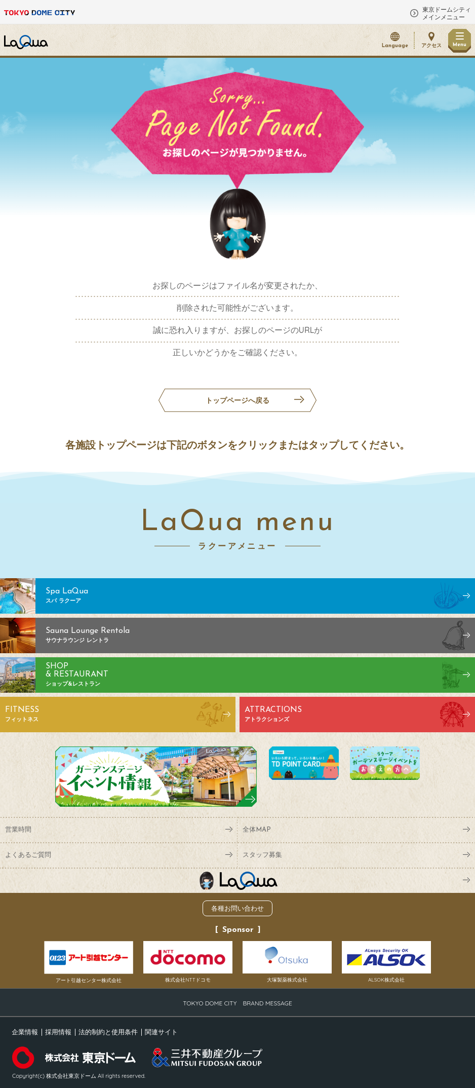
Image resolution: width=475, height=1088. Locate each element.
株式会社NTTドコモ (187, 962)
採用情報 (58, 1032)
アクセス (431, 46)
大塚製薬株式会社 (287, 962)
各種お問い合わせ (237, 908)
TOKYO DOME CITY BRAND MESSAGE (237, 1003)
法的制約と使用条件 (108, 1032)
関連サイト (161, 1032)
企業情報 (25, 1032)
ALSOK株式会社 (386, 962)
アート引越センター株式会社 (88, 962)
